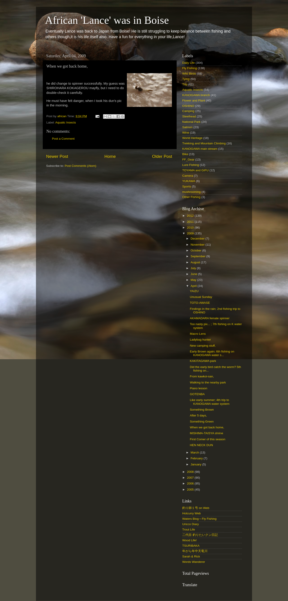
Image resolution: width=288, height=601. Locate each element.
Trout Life (188, 529)
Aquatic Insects (65, 122)
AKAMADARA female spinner (210, 318)
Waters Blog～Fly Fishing (199, 518)
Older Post (162, 156)
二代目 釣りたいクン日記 (200, 535)
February (197, 458)
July (194, 268)
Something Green (202, 421)
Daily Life (188, 62)
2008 (191, 471)
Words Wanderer (193, 562)
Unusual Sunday (201, 297)
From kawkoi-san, (202, 376)
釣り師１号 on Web (195, 508)
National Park (191, 121)
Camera (187, 175)
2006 (191, 483)
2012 (191, 215)
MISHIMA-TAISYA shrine (206, 433)
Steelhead (189, 116)
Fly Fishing (189, 68)
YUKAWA (188, 181)
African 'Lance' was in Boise (107, 20)
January (196, 464)
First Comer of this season (207, 439)
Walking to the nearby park (208, 382)
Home (110, 156)
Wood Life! (189, 540)
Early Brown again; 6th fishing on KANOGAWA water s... (212, 353)
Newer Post (57, 156)
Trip (184, 84)
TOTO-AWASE (200, 302)
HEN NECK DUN (201, 445)
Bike (185, 154)
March (195, 452)
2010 (191, 227)
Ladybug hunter (200, 339)
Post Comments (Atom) (80, 165)
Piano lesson (198, 388)
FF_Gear (188, 159)
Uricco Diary (190, 524)
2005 (191, 489)
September (198, 256)
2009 (191, 233)
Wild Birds (189, 73)
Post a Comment (63, 138)
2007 (191, 477)
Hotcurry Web (191, 513)
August (196, 262)
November (198, 244)
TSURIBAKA (191, 545)
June (194, 274)
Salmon (187, 127)
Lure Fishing (190, 165)
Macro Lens (198, 333)
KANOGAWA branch (196, 95)
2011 (191, 221)
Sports (186, 186)
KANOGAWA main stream (199, 148)
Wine (185, 132)
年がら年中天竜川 (194, 551)
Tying (185, 79)
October (196, 250)
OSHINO (188, 106)
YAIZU (194, 291)
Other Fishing (191, 197)
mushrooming (191, 192)
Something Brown (202, 409)
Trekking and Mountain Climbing (204, 143)
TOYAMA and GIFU (195, 170)
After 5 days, (198, 415)
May (194, 280)
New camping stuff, (203, 345)
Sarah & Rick (191, 556)
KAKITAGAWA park (203, 361)
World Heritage (192, 138)
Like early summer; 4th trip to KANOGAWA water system (210, 401)
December (198, 238)
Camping (188, 111)
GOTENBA (197, 394)
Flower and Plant (193, 100)
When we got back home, (207, 427)
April (194, 286)
